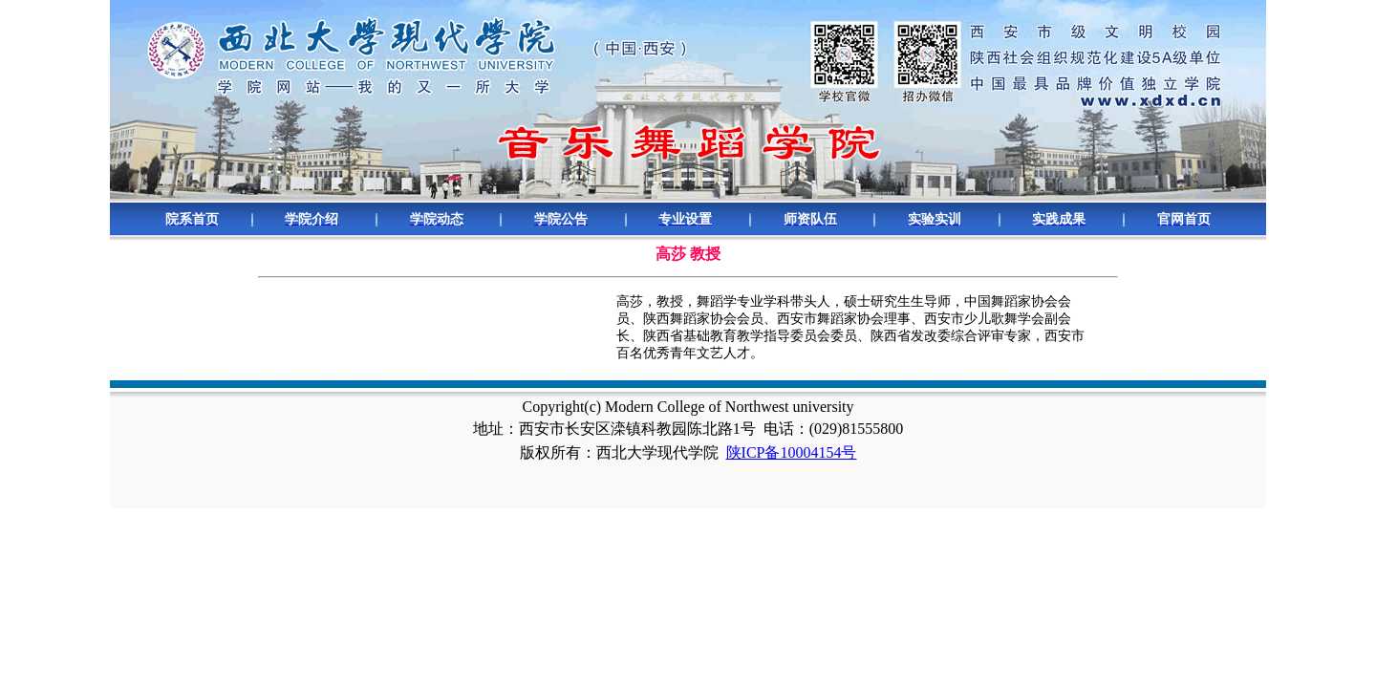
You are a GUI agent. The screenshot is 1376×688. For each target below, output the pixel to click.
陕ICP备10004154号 (791, 452)
